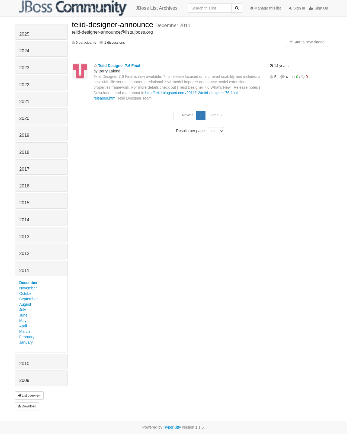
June (23, 315)
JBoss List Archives (98, 8)
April (23, 326)
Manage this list (265, 8)
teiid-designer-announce (113, 24)
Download (27, 406)
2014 (24, 219)
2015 (24, 202)
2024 (24, 50)
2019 (24, 135)
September (28, 299)
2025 (24, 34)
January (26, 342)
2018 (24, 152)
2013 (24, 236)
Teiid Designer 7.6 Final (117, 65)
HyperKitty (172, 427)
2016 (24, 186)
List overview (29, 395)
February (26, 337)
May (22, 320)
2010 (24, 363)
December (28, 282)
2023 (24, 67)
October (26, 293)
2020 (24, 118)
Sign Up (318, 8)
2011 (24, 270)
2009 (24, 380)
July (22, 310)
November (28, 288)
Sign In (297, 8)
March (24, 331)
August (25, 304)
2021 (24, 101)
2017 (24, 169)
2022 (24, 84)
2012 (24, 253)
